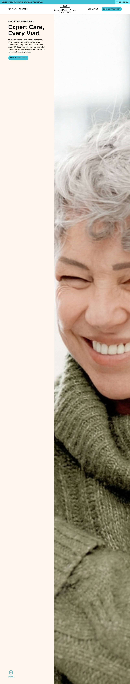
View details (38, 2)
